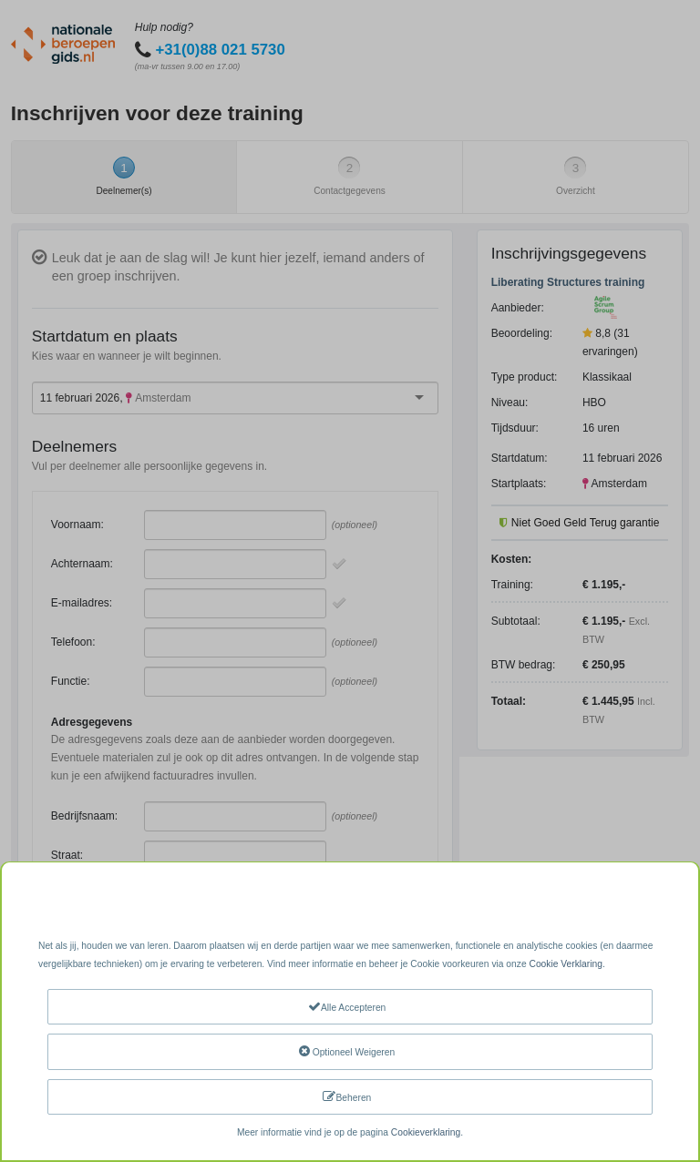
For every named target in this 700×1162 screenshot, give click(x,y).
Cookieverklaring (425, 1132)
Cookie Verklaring (565, 964)
